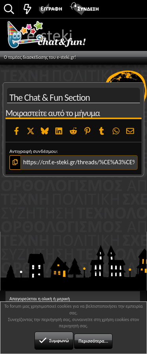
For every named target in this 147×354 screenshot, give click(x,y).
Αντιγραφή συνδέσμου (32, 151)
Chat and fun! (55, 37)
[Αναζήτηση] (9, 9)
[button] (132, 8)
